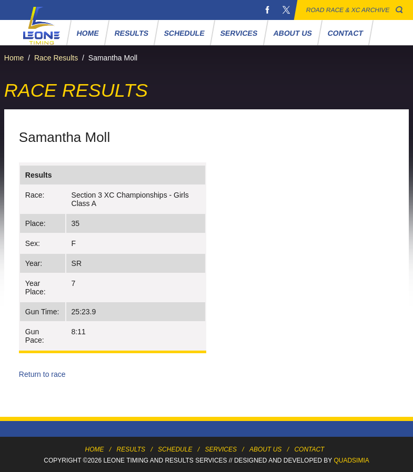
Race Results (56, 58)
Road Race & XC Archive (348, 10)
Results (131, 33)
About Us (293, 33)
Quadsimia (351, 460)
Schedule (185, 33)
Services (239, 33)
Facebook (267, 10)
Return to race (42, 374)
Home (88, 33)
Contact (345, 33)
